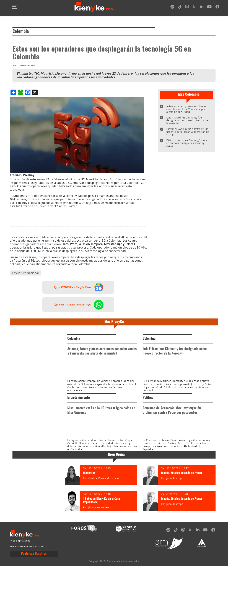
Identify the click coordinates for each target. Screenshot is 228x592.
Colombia (20, 31)
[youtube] (209, 7)
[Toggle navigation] (14, 6)
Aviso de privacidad (20, 572)
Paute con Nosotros (34, 586)
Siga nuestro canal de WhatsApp (78, 304)
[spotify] (172, 7)
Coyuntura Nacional (25, 273)
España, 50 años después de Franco (182, 505)
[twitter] (194, 7)
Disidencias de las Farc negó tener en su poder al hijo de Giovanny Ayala (186, 143)
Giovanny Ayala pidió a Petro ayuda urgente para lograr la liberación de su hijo (187, 131)
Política (148, 414)
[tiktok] (180, 7)
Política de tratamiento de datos (27, 578)
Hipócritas (89, 505)
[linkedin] (201, 7)
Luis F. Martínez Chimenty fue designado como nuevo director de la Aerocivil (187, 120)
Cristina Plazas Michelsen (103, 510)
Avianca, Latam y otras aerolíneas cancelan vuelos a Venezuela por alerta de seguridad (186, 109)
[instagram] (187, 7)
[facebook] (217, 7)
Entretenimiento (78, 414)
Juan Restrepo (174, 510)
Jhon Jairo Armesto (99, 539)
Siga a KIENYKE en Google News (78, 287)
